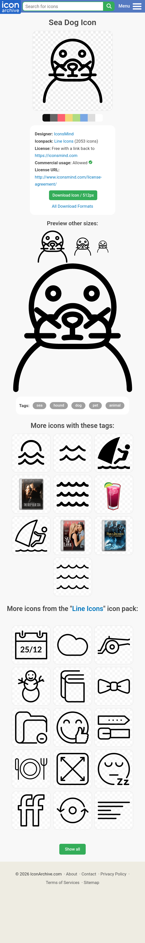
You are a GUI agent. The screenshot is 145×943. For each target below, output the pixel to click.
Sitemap (91, 882)
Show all (72, 849)
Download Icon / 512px (73, 195)
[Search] (109, 6)
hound (59, 405)
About (71, 873)
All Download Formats (72, 206)
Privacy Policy (113, 873)
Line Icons (63, 141)
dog (78, 405)
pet (95, 405)
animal (115, 405)
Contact (88, 873)
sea (39, 405)
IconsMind (64, 133)
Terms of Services (62, 882)
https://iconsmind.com (56, 155)
